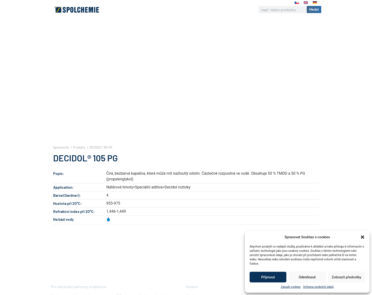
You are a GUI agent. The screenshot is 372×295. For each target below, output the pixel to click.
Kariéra (204, 9)
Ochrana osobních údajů (318, 287)
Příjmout (268, 277)
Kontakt (224, 9)
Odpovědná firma (175, 9)
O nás (126, 9)
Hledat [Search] (314, 9)
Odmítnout (307, 277)
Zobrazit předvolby (346, 277)
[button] (362, 237)
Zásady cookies (291, 287)
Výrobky (145, 9)
